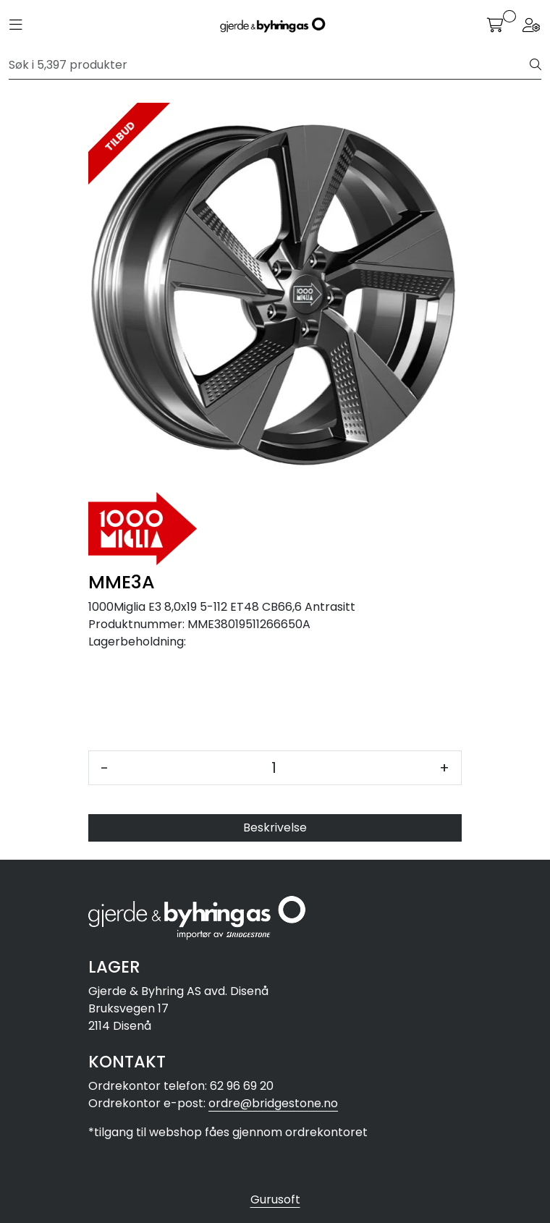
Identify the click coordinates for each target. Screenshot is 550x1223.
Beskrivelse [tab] (275, 827)
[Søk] (269, 65)
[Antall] (273, 767)
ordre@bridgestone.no (273, 1103)
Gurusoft (275, 1199)
